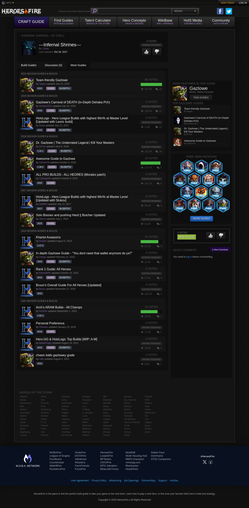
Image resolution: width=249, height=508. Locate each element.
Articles (174, 480)
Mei (105, 396)
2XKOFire (105, 462)
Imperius (66, 419)
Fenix (43, 428)
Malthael (86, 432)
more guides (201, 218)
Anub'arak (25, 412)
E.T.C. (44, 422)
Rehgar (106, 432)
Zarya (147, 425)
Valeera (148, 403)
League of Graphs (60, 455)
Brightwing (25, 432)
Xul (146, 416)
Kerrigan (86, 396)
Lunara (85, 419)
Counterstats (57, 462)
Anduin (23, 409)
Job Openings (131, 480)
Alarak (23, 400)
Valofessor (81, 459)
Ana (22, 406)
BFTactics (105, 459)
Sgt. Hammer (130, 400)
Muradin (107, 403)
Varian (148, 409)
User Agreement (80, 480)
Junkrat (65, 428)
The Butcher (130, 419)
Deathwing (46, 409)
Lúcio (85, 416)
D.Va (43, 406)
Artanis (23, 416)
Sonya (127, 403)
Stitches (128, 406)
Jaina (64, 422)
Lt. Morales (87, 412)
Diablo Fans (157, 452)
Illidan (64, 416)
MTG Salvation (108, 465)
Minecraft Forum (109, 469)
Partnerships (148, 480)
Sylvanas (128, 412)
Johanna (66, 425)
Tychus (127, 432)
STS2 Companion (161, 459)
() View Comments (220, 250)
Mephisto (107, 400)
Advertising (115, 480)
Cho (43, 400)
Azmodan (24, 425)
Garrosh (45, 435)
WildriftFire (56, 465)
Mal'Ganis (87, 425)
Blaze (22, 428)
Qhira (105, 422)
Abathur (24, 396)
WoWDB (130, 452)
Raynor (106, 428)
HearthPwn (132, 469)
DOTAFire (80, 455)
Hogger (65, 412)
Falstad (44, 425)
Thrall (126, 425)
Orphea (106, 416)
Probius (106, 419)
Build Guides (28, 65)
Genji (64, 400)
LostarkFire (106, 455)
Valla (147, 406)
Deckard (45, 412)
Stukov (127, 409)
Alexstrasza (25, 403)
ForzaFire (80, 469)
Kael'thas (66, 432)
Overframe (157, 455)
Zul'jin (147, 432)
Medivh (85, 435)
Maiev (85, 422)
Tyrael (127, 435)
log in (189, 256)
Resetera (80, 462)
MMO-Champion (135, 459)
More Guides (78, 65)
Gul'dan (65, 406)
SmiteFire (80, 452)
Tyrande (149, 396)
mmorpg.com (133, 462)
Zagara (148, 422)
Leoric (85, 403)
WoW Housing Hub (136, 455)
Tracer (127, 428)
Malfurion (86, 428)
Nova (105, 412)
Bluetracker (132, 465)
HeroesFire (106, 452)
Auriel (22, 422)
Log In (243, 3)
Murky (106, 406)
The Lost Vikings (132, 422)
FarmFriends (82, 465)
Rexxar (106, 435)
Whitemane (150, 412)
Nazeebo (107, 409)
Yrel (147, 419)
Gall (43, 432)
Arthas (23, 419)
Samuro (128, 396)
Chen (43, 396)
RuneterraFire (57, 469)
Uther (147, 400)
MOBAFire (55, 452)
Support (162, 480)
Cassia (23, 435)
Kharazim (86, 400)
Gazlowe (66, 396)
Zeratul (148, 428)
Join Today (228, 3)
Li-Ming (85, 409)
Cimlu (46, 48)
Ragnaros (107, 425)
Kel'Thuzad (67, 435)
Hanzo (65, 409)
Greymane (67, 403)
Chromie (45, 403)
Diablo (44, 419)
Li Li (84, 406)
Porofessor (56, 459)
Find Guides (201, 97)
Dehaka (44, 416)
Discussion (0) (53, 65)
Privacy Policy (99, 480)
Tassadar (128, 416)
